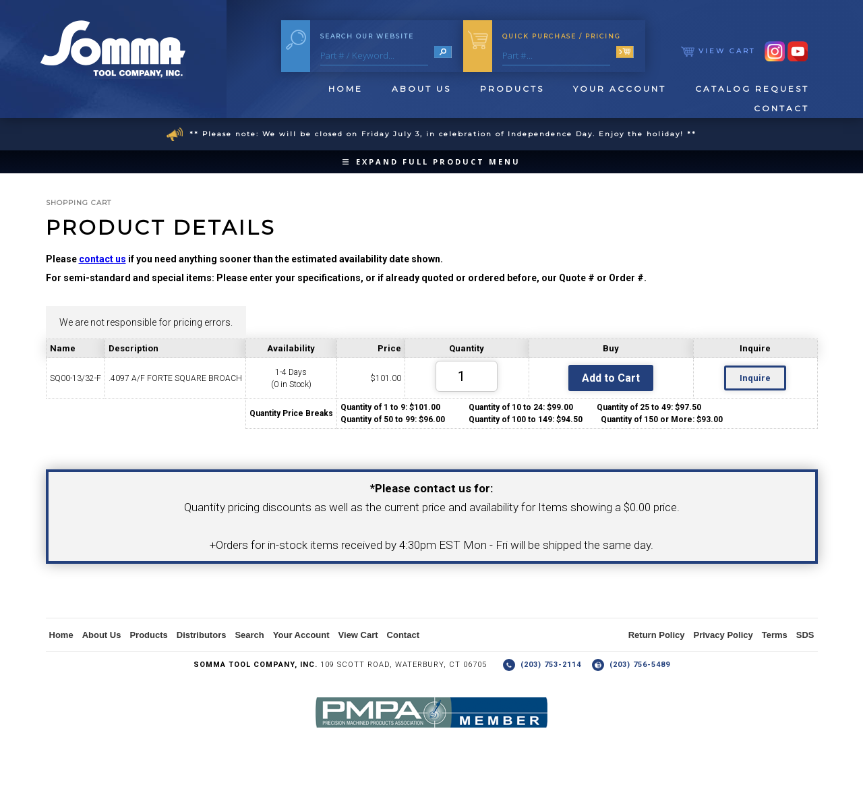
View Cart (718, 51)
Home (345, 89)
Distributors (202, 635)
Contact (781, 108)
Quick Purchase (561, 36)
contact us (102, 259)
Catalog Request (752, 89)
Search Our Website (367, 36)
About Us (421, 89)
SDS (805, 635)
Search (249, 635)
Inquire (755, 378)
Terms (774, 635)
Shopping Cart (78, 202)
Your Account (619, 89)
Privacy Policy (723, 635)
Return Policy (656, 635)
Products (512, 89)
